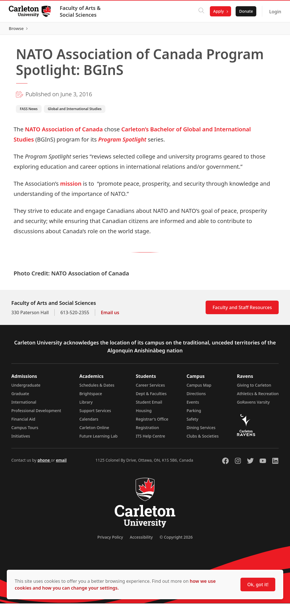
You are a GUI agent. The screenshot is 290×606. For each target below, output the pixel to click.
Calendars (88, 421)
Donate (246, 11)
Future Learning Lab (98, 438)
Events (193, 404)
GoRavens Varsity (253, 404)
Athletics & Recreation (258, 396)
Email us (110, 315)
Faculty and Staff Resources (242, 310)
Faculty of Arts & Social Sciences (80, 11)
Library (86, 404)
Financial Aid (23, 421)
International (23, 404)
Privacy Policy (110, 539)
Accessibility (141, 539)
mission (70, 186)
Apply (218, 11)
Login (275, 11)
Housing (144, 413)
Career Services (150, 387)
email (61, 462)
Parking (194, 413)
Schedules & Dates (96, 387)
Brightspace (90, 396)
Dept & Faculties (151, 396)
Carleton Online (94, 430)
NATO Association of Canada (64, 132)
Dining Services (201, 430)
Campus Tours (24, 430)
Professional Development (36, 413)
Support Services (95, 413)
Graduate (20, 396)
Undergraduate (25, 387)
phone (44, 462)
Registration (147, 430)
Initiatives (20, 438)
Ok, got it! (257, 584)
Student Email (149, 404)
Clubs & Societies (203, 438)
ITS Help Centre (150, 438)
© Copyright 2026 (176, 539)
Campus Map (199, 387)
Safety (193, 421)
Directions (196, 396)
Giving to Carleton (254, 387)
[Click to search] (201, 11)
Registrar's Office (152, 421)
